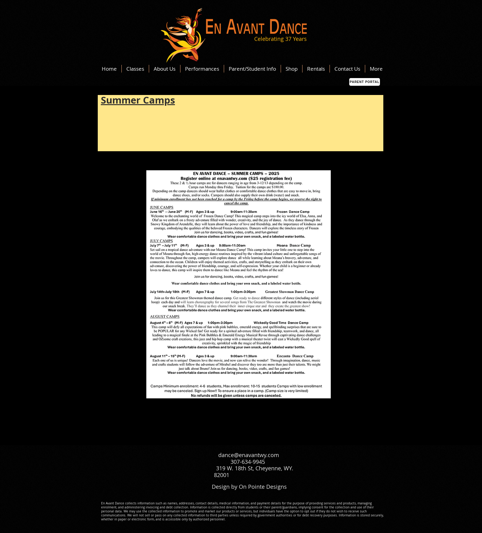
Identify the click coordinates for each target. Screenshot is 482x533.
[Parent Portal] (364, 82)
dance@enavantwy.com (248, 455)
